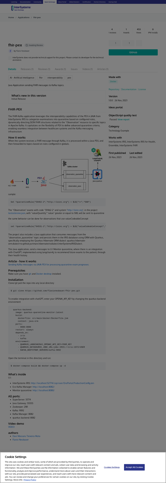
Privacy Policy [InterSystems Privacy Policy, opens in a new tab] (30, 480)
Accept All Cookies (134, 467)
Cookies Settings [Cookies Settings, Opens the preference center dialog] (112, 467)
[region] (83, 467)
